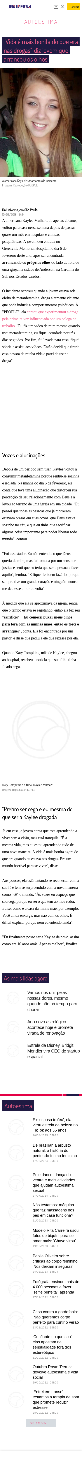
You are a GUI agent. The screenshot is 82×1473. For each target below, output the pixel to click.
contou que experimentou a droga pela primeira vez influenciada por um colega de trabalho (40, 328)
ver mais (41, 1432)
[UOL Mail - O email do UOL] (56, 6)
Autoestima (41, 22)
